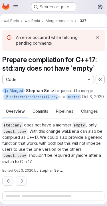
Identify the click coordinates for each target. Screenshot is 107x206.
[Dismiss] (97, 37)
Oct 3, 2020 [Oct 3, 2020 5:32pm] (23, 170)
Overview (15, 111)
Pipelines (64, 111)
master (74, 97)
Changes (89, 111)
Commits (40, 111)
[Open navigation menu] (15, 6)
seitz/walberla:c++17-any (31, 97)
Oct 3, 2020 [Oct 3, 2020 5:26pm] (93, 96)
